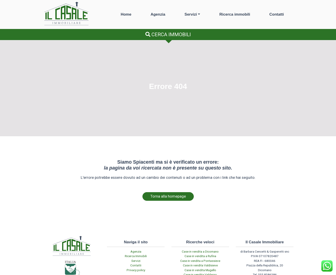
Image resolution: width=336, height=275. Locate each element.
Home (126, 14)
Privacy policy (136, 270)
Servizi (191, 14)
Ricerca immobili (234, 14)
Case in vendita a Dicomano (200, 251)
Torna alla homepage (168, 196)
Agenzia (158, 14)
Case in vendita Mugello (200, 270)
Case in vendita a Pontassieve (200, 261)
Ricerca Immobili (136, 256)
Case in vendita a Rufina (200, 256)
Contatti (276, 14)
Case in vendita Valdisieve (200, 265)
